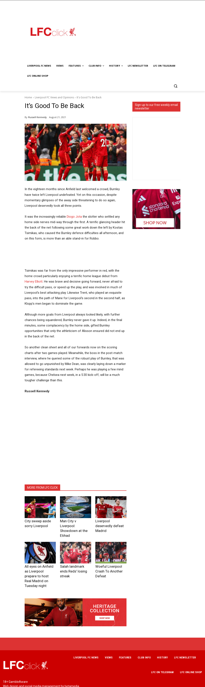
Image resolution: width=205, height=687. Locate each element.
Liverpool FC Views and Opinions (54, 97)
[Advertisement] (143, 31)
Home (28, 97)
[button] (175, 86)
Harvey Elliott (34, 281)
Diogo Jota (74, 216)
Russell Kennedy (37, 117)
